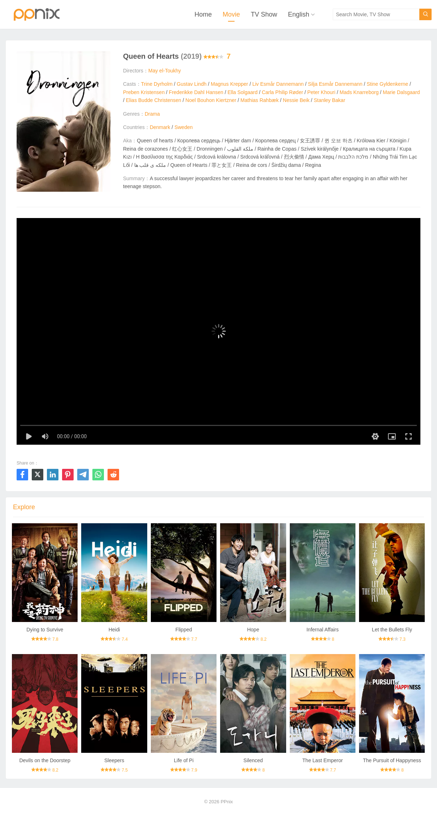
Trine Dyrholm (156, 84)
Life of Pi (183, 760)
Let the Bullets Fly (392, 629)
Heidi (114, 629)
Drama (152, 114)
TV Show (264, 14)
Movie (231, 14)
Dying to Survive (44, 629)
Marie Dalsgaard (401, 92)
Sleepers (114, 760)
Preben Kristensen (144, 92)
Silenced (253, 760)
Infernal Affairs (322, 629)
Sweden (183, 127)
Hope (253, 629)
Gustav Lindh (192, 84)
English (298, 14)
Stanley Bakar (329, 100)
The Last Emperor (322, 760)
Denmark (160, 127)
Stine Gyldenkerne (387, 84)
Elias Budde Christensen (153, 100)
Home (203, 14)
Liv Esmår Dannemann (277, 84)
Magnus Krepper (229, 84)
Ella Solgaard (243, 92)
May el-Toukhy (164, 71)
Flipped (183, 629)
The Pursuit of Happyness (392, 760)
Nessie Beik (296, 100)
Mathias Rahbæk (259, 100)
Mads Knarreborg (359, 92)
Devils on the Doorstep (44, 760)
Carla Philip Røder (282, 92)
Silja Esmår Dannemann (335, 84)
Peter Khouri (321, 92)
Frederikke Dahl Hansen (196, 92)
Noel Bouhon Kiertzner (210, 100)
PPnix (226, 801)
